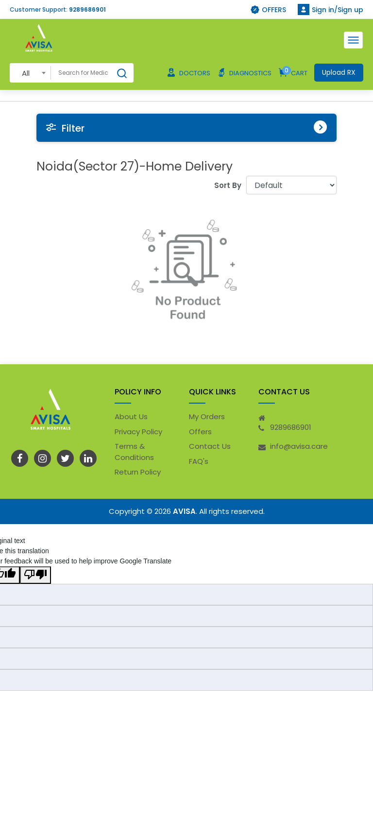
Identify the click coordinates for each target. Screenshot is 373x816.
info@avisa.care (299, 446)
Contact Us (210, 446)
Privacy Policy (138, 431)
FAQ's (198, 461)
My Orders (207, 416)
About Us (131, 416)
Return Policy (138, 472)
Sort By (227, 185)
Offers (200, 431)
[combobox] (30, 72)
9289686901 (87, 9)
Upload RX (339, 72)
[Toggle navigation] (353, 40)
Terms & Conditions (134, 451)
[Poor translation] (35, 575)
